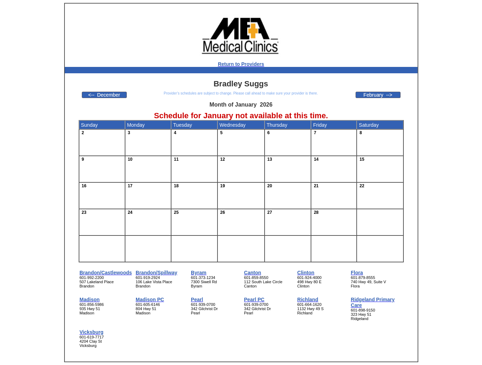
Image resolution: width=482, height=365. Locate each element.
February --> (377, 95)
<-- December (104, 95)
